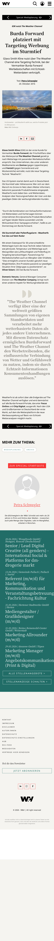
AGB (4, 741)
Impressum (8, 723)
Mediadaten (9, 749)
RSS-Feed (7, 745)
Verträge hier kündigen (16, 752)
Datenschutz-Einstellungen (18, 738)
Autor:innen (9, 730)
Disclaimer (8, 727)
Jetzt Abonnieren (27, 770)
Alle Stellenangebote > (27, 673)
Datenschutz (9, 734)
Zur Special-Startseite (27, 465)
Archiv (30, 450)
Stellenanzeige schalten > (27, 681)
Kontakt (6, 720)
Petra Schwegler (29, 80)
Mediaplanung (12, 450)
